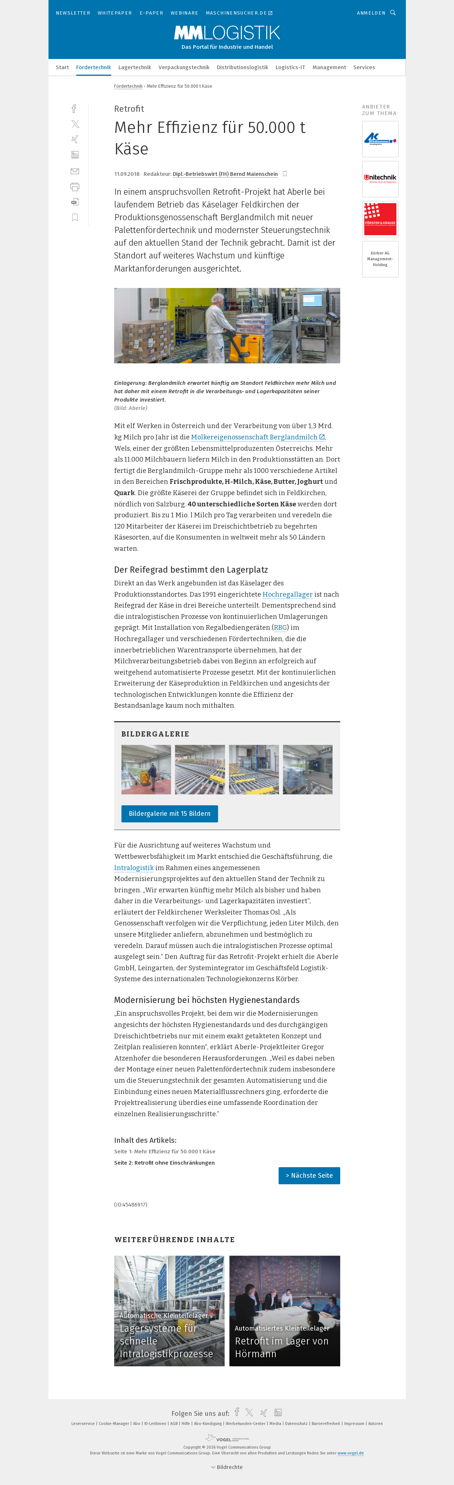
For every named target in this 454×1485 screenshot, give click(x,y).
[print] (74, 186)
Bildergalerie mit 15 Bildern (170, 814)
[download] (74, 201)
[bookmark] (285, 174)
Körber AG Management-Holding (380, 259)
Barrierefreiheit (326, 1423)
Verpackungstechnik (184, 67)
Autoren (375, 1423)
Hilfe (186, 1423)
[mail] (74, 170)
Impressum (354, 1423)
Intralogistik (134, 868)
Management (329, 67)
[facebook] (74, 107)
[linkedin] (74, 154)
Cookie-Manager (114, 1423)
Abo (137, 1423)
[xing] (74, 139)
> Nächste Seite (309, 1176)
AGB (174, 1423)
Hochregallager (288, 595)
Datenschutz (297, 1423)
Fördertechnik (93, 67)
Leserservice (83, 1423)
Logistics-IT (290, 67)
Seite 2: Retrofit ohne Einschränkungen (164, 1163)
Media (275, 1423)
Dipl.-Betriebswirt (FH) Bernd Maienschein (225, 174)
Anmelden (371, 13)
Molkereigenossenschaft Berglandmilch (258, 437)
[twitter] (74, 123)
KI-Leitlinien (155, 1423)
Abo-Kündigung (208, 1423)
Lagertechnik (135, 67)
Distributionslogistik (242, 67)
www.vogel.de (351, 1453)
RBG (280, 628)
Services (364, 67)
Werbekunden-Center (246, 1423)
